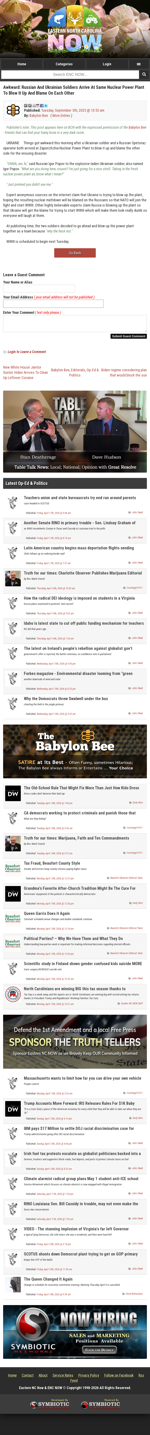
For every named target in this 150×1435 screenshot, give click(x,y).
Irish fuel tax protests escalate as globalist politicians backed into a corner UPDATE (82, 1158)
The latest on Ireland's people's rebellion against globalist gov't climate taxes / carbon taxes (78, 653)
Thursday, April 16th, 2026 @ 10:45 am (56, 590)
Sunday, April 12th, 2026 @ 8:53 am (54, 1171)
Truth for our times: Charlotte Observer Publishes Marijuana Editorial (83, 575)
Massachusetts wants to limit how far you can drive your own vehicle (82, 1080)
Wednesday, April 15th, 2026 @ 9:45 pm (56, 666)
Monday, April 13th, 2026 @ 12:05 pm (55, 956)
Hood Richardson (134, 1296)
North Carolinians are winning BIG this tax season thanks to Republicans (74, 994)
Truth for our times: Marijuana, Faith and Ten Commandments (76, 840)
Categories (64, 64)
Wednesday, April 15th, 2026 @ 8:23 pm (56, 691)
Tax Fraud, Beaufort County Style (52, 865)
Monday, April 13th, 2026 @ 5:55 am (55, 1096)
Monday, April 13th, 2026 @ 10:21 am (55, 1006)
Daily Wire (138, 805)
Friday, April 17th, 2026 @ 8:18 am (54, 540)
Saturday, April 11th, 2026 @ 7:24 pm (55, 1196)
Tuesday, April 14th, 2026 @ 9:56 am (55, 830)
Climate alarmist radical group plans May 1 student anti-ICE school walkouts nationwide (81, 1183)
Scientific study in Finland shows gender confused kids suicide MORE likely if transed (83, 968)
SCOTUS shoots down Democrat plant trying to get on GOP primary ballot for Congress (81, 1259)
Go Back (75, 253)
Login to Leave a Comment (27, 354)
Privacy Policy (88, 1378)
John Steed (137, 514)
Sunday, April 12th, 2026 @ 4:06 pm (54, 1146)
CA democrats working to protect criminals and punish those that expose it (80, 818)
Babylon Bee (39, 115)
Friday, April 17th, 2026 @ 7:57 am (54, 565)
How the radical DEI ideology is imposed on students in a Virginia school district (79, 603)
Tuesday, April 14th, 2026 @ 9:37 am (55, 855)
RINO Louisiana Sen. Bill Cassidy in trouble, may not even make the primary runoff (81, 1209)
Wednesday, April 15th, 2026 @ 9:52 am (56, 716)
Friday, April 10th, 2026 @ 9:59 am (54, 1297)
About (43, 1378)
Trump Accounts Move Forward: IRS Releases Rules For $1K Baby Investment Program (79, 1108)
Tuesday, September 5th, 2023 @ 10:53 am (72, 110)
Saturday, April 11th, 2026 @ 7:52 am (55, 1221)
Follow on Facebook (119, 1378)
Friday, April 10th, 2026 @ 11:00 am (54, 1271)
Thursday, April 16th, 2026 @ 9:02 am (55, 616)
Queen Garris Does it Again (47, 915)
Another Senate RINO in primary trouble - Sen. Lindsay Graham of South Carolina (79, 528)
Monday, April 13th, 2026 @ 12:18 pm (55, 931)
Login (107, 64)
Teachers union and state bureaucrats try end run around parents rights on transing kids (80, 502)
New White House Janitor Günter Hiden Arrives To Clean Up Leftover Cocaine (25, 375)
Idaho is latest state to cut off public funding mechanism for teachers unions (84, 628)
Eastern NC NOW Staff (132, 1006)
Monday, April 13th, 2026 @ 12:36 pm (55, 906)
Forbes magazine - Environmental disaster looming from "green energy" (78, 678)
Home (21, 64)
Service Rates (63, 1378)
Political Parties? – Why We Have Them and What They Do (73, 941)
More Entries (61, 115)
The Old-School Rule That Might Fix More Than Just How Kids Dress (81, 790)
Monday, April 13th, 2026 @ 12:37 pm (55, 881)
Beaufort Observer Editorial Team (127, 880)
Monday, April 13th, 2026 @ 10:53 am (55, 981)
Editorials (78, 372)
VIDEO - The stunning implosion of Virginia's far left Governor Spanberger (76, 1234)
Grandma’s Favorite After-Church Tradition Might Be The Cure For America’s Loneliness (80, 893)
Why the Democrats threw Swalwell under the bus (66, 701)
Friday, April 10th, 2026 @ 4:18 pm (54, 1246)
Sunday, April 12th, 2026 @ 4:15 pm (54, 1121)
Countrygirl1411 (135, 590)
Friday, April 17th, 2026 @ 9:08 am (54, 515)
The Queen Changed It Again (48, 1281)
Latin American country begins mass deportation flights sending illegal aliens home (79, 553)
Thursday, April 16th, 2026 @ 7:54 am (55, 641)
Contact (28, 1378)
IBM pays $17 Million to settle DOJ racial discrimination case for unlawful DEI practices (79, 1133)
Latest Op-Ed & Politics (27, 485)
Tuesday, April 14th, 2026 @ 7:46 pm (55, 805)
